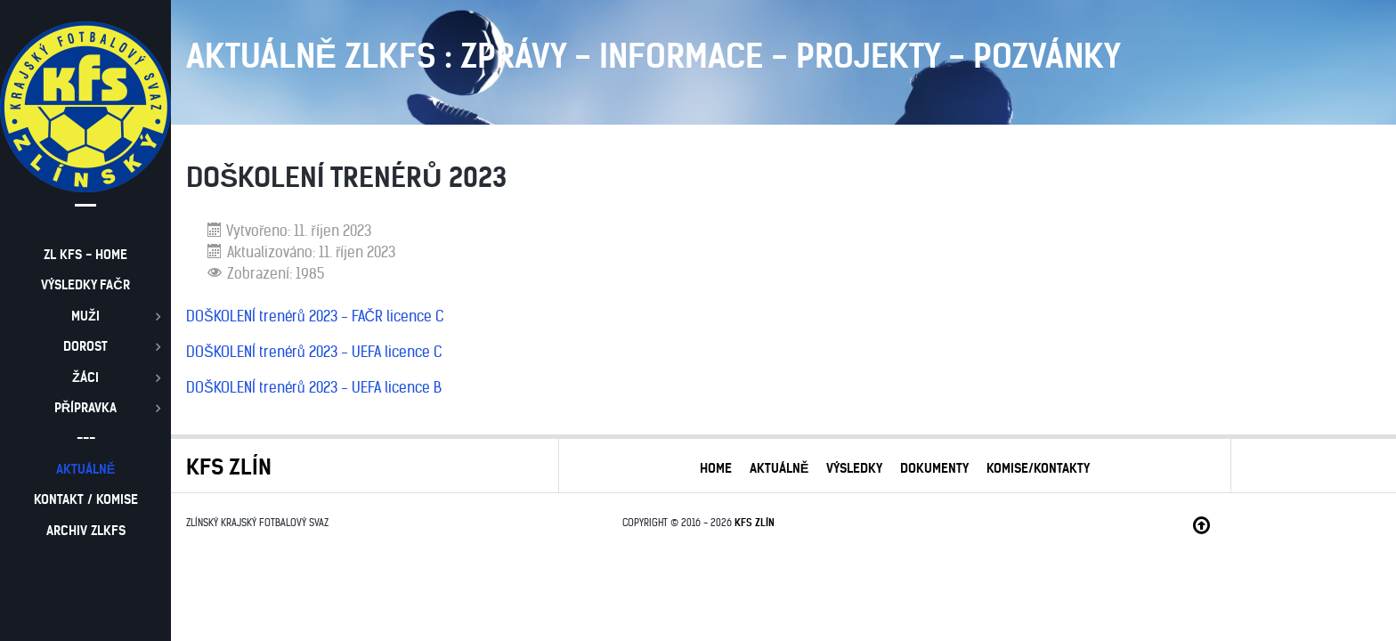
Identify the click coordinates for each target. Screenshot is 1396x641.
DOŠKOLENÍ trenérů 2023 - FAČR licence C (314, 316)
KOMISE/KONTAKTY (1038, 468)
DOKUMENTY (934, 468)
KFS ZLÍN (755, 522)
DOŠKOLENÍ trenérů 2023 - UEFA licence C (314, 352)
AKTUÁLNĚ (779, 468)
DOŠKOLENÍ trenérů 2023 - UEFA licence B (314, 387)
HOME (716, 468)
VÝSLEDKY (854, 468)
